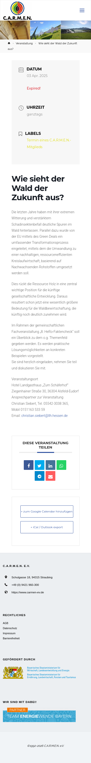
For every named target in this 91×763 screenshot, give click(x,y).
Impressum (9, 633)
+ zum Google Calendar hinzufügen (47, 511)
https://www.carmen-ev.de (27, 592)
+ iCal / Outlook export (47, 527)
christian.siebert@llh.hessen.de (44, 416)
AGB (5, 623)
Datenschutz (10, 628)
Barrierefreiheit (11, 638)
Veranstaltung (24, 43)
